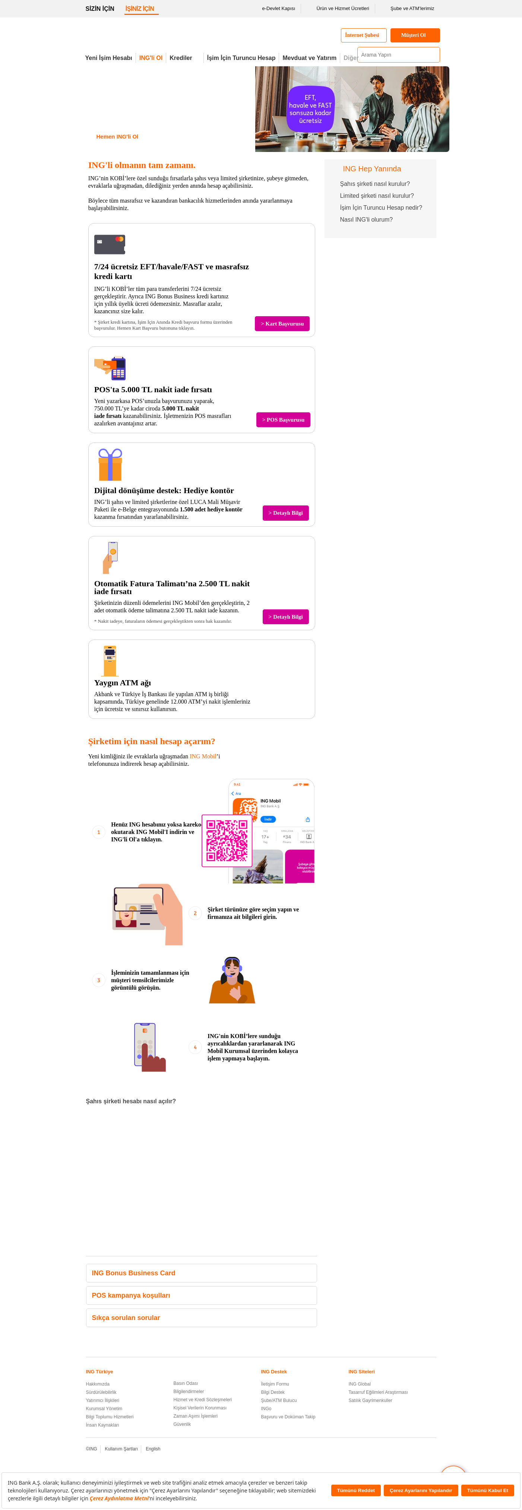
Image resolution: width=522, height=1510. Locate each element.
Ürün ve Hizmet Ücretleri (338, 8)
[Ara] (433, 55)
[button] (309, 1273)
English (153, 1449)
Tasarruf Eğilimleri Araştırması (378, 1392)
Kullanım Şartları (121, 1449)
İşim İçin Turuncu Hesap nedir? (381, 207)
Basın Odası (186, 1383)
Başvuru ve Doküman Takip (288, 1416)
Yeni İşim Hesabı (108, 58)
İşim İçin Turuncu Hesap (241, 58)
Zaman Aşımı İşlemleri (196, 1416)
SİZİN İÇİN (100, 9)
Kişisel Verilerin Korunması (200, 1408)
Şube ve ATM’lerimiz (407, 8)
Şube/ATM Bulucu (279, 1400)
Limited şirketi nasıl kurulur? (377, 196)
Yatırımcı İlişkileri (103, 1400)
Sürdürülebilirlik (101, 1392)
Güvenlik (182, 1424)
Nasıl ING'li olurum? (366, 219)
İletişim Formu (275, 1384)
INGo (266, 1408)
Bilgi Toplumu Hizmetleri (110, 1416)
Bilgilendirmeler (189, 1391)
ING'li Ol (150, 58)
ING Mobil (203, 756)
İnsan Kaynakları (102, 1425)
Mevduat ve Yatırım (309, 58)
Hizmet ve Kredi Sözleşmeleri (203, 1399)
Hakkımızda (98, 1384)
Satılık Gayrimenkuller (370, 1400)
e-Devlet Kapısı (274, 8)
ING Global (360, 1384)
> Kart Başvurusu (282, 324)
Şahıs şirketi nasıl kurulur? (375, 184)
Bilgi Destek (273, 1392)
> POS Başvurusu (283, 420)
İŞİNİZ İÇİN (140, 9)
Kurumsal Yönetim (104, 1408)
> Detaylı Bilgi (286, 513)
